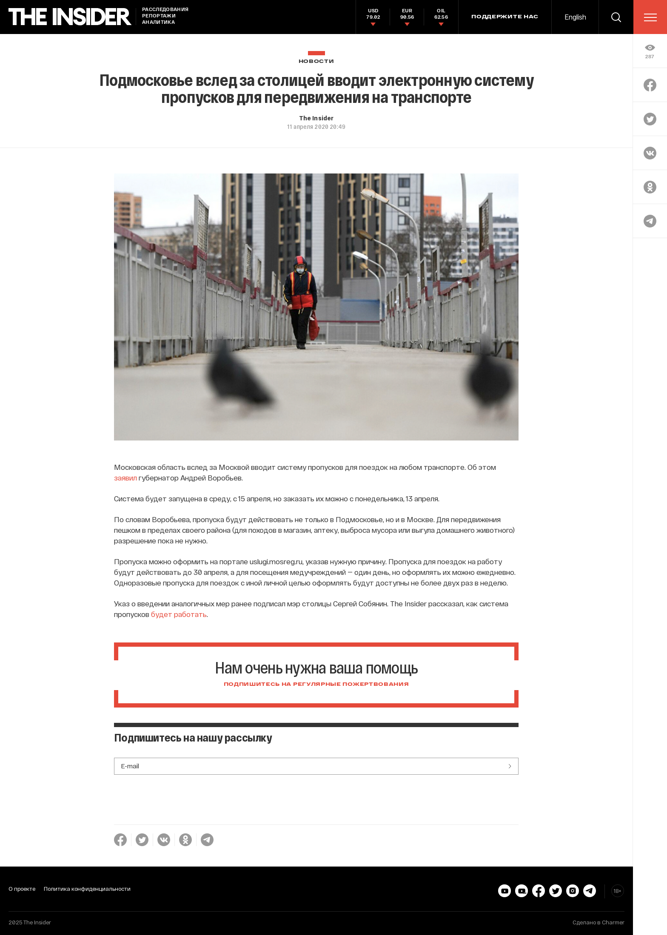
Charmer (613, 922)
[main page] (70, 16)
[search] (616, 17)
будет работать (179, 614)
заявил (125, 477)
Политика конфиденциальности (87, 888)
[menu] (650, 17)
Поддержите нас (505, 17)
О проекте (22, 888)
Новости (316, 61)
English (575, 17)
